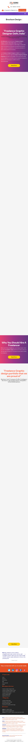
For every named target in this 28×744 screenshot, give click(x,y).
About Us (3, 678)
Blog (3, 681)
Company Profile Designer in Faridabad (13, 729)
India (10, 735)
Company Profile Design (6, 700)
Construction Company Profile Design (8, 704)
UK (12, 736)
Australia (13, 735)
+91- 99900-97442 (15, 6)
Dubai (16, 735)
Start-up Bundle (5, 682)
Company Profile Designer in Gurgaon (8, 725)
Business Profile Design (6, 703)
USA (14, 736)
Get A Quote (22, 10)
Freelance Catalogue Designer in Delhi (9, 690)
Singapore (4, 736)
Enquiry (3, 684)
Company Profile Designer (6, 693)
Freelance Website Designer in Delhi (8, 691)
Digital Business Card (6, 695)
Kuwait (7, 736)
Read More (14, 65)
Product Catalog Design (6, 694)
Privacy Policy (4, 680)
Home (3, 677)
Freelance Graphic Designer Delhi (8, 688)
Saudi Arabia (20, 735)
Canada (10, 736)
